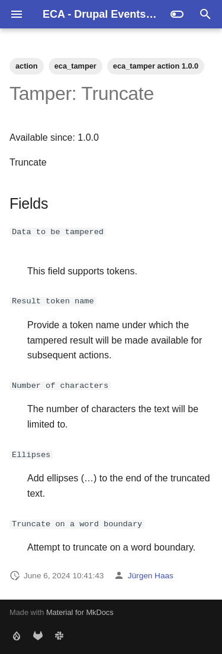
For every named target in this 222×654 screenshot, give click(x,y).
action (26, 65)
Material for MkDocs (80, 612)
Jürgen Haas (150, 575)
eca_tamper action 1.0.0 (155, 65)
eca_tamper (75, 65)
